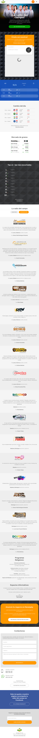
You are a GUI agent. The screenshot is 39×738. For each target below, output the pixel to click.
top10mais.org (19, 200)
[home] (3, 1)
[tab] (14, 212)
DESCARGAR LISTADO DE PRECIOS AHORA (19, 619)
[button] (36, 1)
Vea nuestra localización (19, 685)
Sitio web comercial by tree (19, 735)
